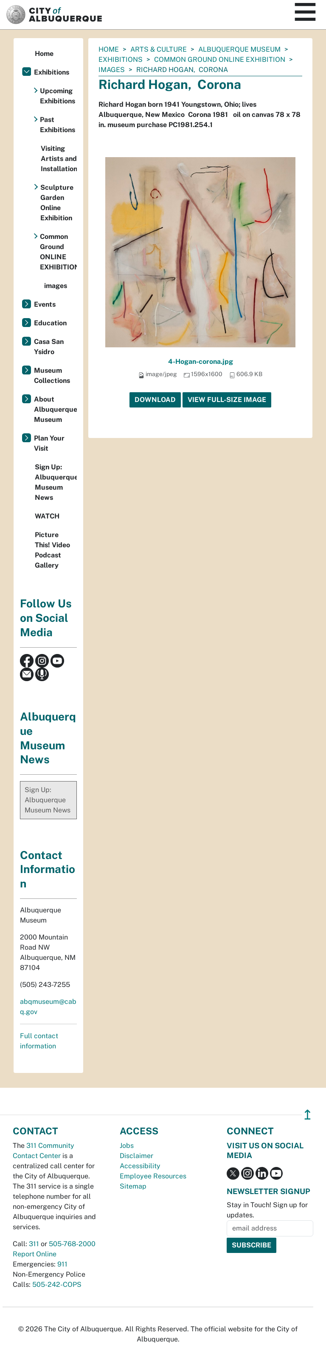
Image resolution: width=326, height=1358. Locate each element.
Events (45, 304)
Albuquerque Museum (239, 49)
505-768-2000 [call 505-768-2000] (72, 1244)
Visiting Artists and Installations (59, 158)
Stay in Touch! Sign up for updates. (267, 1210)
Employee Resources (153, 1176)
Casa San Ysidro (49, 347)
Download (155, 400)
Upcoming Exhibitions (57, 96)
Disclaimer (136, 1156)
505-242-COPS (57, 1284)
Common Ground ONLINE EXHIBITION (219, 59)
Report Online (34, 1254)
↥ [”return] (307, 1114)
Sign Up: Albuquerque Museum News (56, 482)
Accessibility (140, 1166)
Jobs (127, 1146)
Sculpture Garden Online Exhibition (56, 202)
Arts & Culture (158, 49)
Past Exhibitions (57, 125)
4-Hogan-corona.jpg (200, 362)
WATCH (47, 516)
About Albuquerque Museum (55, 409)
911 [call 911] (62, 1264)
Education (50, 323)
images (111, 70)
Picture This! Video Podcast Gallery (52, 550)
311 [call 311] (34, 1244)
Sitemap (133, 1186)
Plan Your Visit (49, 443)
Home (108, 49)
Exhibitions (120, 59)
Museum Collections (52, 375)
